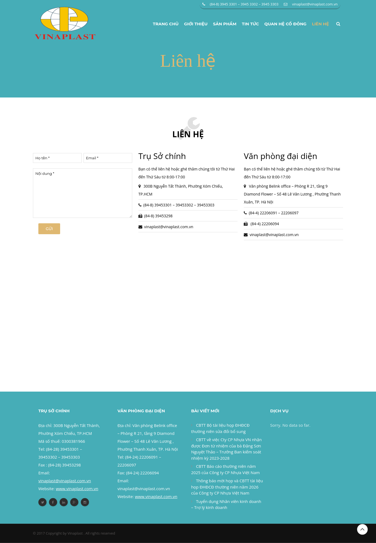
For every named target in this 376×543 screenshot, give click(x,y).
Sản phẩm (224, 23)
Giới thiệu (196, 23)
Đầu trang (362, 529)
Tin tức (250, 23)
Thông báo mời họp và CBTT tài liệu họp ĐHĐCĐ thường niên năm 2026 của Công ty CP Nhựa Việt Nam (227, 487)
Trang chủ (166, 23)
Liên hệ (320, 23)
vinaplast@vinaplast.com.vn (315, 4)
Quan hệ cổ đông (285, 23)
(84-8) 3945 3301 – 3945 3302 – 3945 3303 (244, 4)
